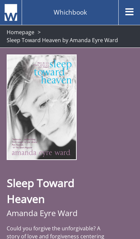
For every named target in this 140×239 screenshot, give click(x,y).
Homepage (20, 32)
